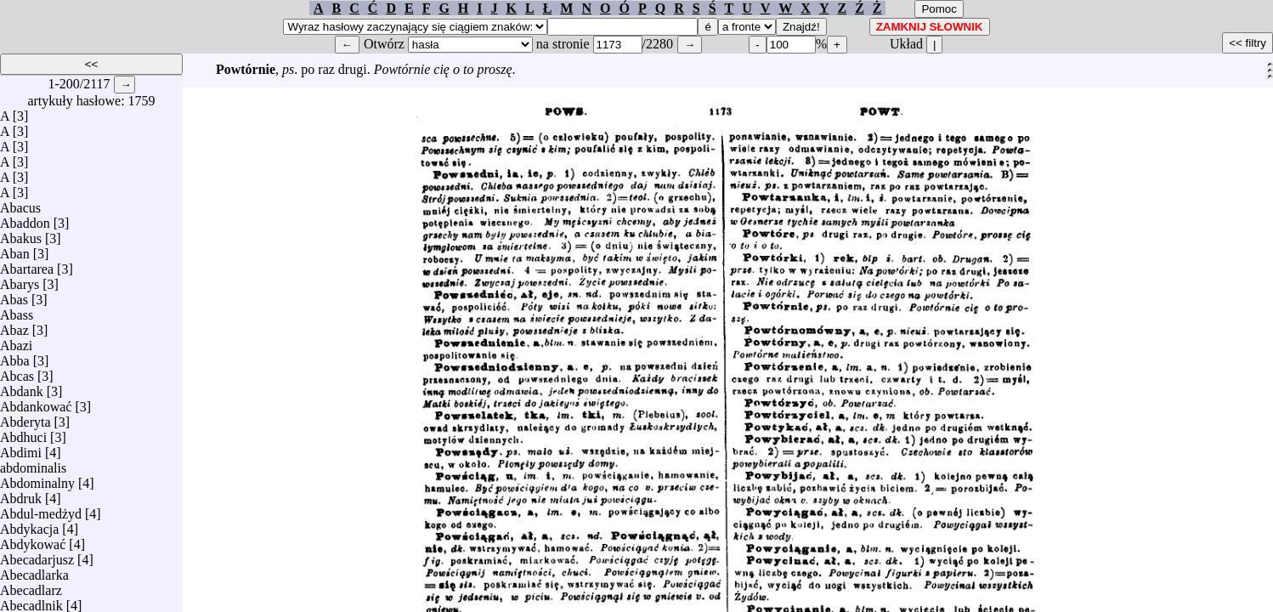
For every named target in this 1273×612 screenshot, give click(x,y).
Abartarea (27, 265)
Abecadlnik (31, 601)
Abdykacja (29, 525)
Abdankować (35, 402)
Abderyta (25, 418)
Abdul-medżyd (41, 509)
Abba (15, 356)
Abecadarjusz (37, 555)
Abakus (21, 234)
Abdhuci (23, 433)
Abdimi (21, 448)
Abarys (19, 280)
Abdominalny (37, 479)
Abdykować (32, 540)
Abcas (17, 372)
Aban (15, 249)
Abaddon (25, 219)
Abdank (21, 387)
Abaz (14, 326)
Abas (14, 295)
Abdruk (21, 494)
